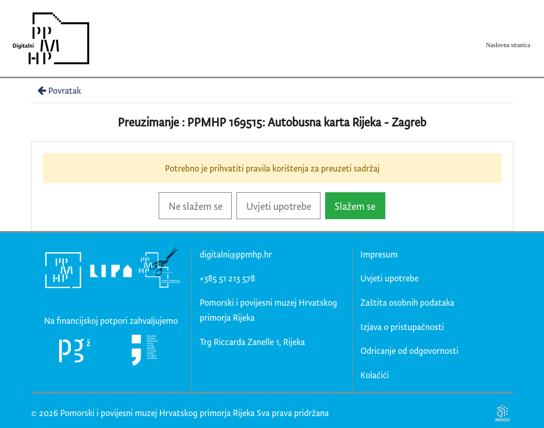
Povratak (58, 90)
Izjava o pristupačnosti (402, 327)
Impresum (379, 254)
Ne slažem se (195, 206)
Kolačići (374, 375)
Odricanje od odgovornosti (409, 350)
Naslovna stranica (508, 45)
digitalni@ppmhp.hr (236, 254)
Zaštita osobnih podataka (407, 302)
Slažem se (354, 206)
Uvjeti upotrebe (278, 206)
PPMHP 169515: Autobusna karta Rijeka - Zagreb (306, 122)
